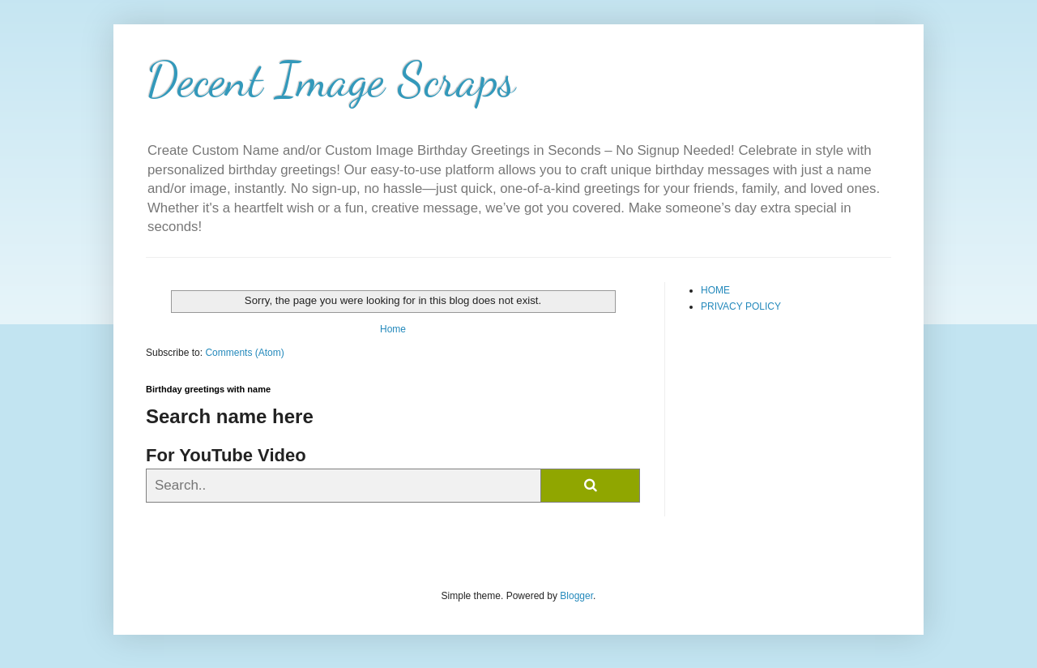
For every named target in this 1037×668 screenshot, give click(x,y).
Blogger (576, 596)
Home (393, 329)
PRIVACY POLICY (741, 306)
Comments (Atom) (244, 352)
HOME (715, 290)
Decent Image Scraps (330, 79)
